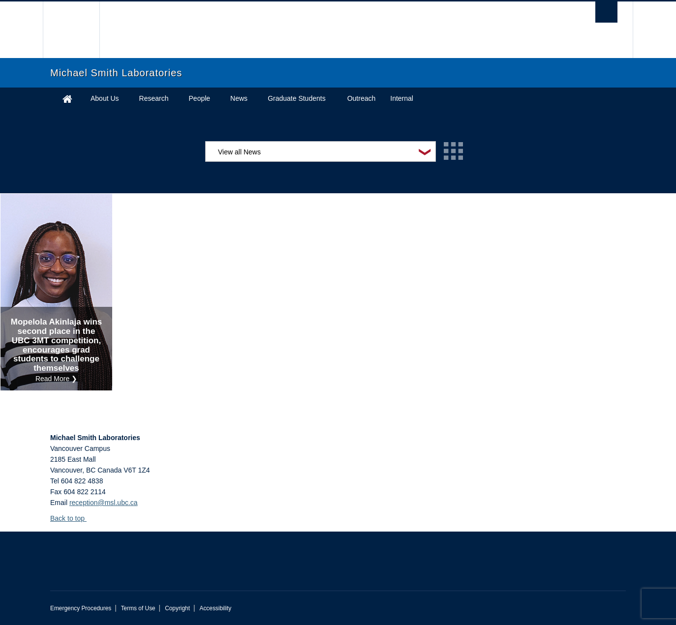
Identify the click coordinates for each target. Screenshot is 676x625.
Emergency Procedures (80, 608)
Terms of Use (138, 608)
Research (154, 98)
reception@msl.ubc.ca (103, 502)
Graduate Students (297, 98)
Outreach (361, 98)
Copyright (177, 608)
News (238, 98)
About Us (105, 98)
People (200, 98)
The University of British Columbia (71, 29)
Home (67, 99)
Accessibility (215, 608)
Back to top (72, 518)
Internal (401, 98)
